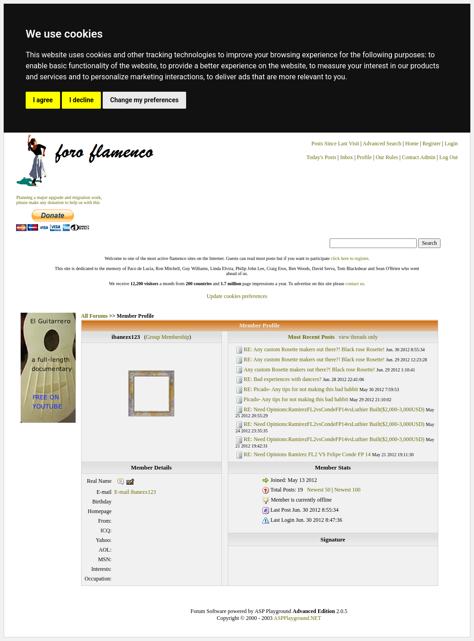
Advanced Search (382, 143)
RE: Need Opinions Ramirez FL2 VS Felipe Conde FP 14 (307, 454)
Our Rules (386, 157)
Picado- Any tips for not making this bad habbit (296, 399)
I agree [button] (43, 100)
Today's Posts (321, 157)
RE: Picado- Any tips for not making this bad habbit (301, 389)
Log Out (448, 157)
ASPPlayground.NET (297, 618)
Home (412, 143)
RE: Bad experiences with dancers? (283, 379)
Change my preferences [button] (144, 100)
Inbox (346, 157)
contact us (355, 283)
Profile (364, 157)
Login (451, 143)
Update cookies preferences (237, 296)
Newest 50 (319, 489)
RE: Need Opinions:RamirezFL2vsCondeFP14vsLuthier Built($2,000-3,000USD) (334, 409)
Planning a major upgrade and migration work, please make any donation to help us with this (59, 200)
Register (432, 143)
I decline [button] (81, 100)
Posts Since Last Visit (335, 143)
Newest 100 (347, 489)
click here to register (349, 258)
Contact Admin (418, 157)
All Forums (94, 316)
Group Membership (167, 337)
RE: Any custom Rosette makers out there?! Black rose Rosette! (314, 349)
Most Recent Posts (311, 336)
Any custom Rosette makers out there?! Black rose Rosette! (309, 369)
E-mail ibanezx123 (135, 492)
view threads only (358, 337)
